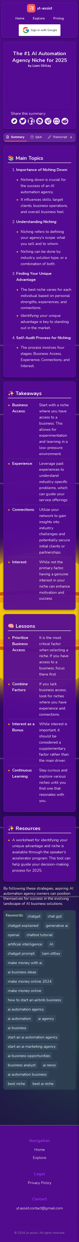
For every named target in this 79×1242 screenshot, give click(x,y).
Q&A (36, 137)
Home (19, 18)
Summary (15, 137)
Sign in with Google (39, 30)
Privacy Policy (39, 1182)
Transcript (60, 137)
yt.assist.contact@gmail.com (39, 1208)
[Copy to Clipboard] (14, 121)
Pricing (58, 18)
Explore (39, 18)
